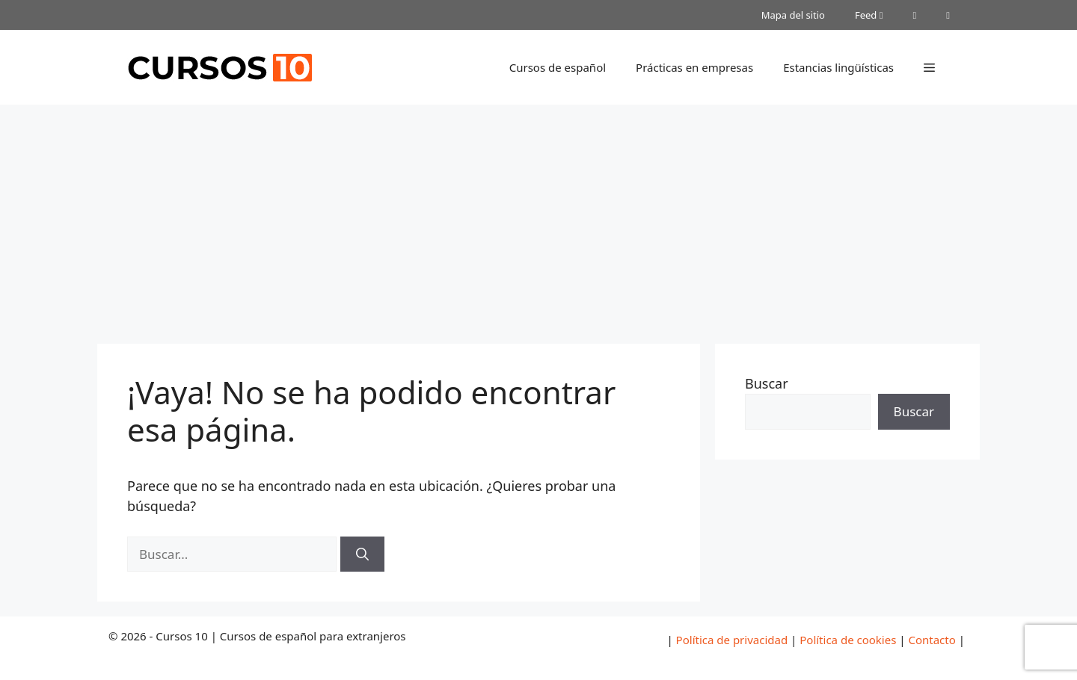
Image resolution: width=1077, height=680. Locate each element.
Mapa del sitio (793, 15)
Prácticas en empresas (694, 67)
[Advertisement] (538, 216)
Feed (869, 15)
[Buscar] (362, 554)
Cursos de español (557, 67)
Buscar (766, 383)
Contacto (931, 639)
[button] (929, 67)
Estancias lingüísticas (838, 67)
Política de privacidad (732, 639)
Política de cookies (848, 639)
